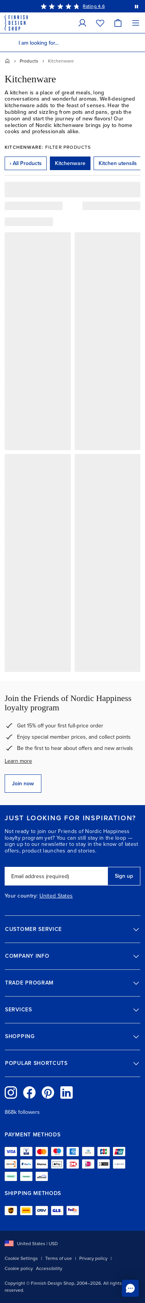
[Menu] (135, 22)
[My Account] (82, 22)
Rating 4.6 (93, 6)
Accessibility (49, 1268)
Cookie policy (19, 1268)
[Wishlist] (100, 22)
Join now (23, 783)
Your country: (21, 896)
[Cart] (118, 22)
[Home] (7, 61)
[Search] (9, 42)
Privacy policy (93, 1258)
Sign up (124, 876)
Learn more (18, 761)
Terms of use (58, 1258)
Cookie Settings (21, 1258)
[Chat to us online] (130, 1288)
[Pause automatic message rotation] (136, 6)
